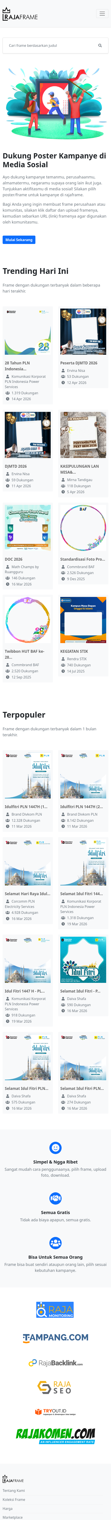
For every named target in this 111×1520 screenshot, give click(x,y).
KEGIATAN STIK (74, 651)
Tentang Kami (14, 1490)
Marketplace (13, 1517)
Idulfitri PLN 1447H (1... (26, 806)
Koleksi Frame (14, 1499)
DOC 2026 (14, 559)
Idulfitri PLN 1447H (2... (81, 806)
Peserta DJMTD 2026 (78, 362)
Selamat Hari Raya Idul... (27, 893)
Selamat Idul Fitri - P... (80, 991)
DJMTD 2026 (16, 466)
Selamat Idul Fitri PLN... (26, 1088)
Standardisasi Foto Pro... (82, 559)
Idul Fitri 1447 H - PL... (25, 991)
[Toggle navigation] (102, 13)
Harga (7, 1508)
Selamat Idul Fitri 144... (81, 893)
